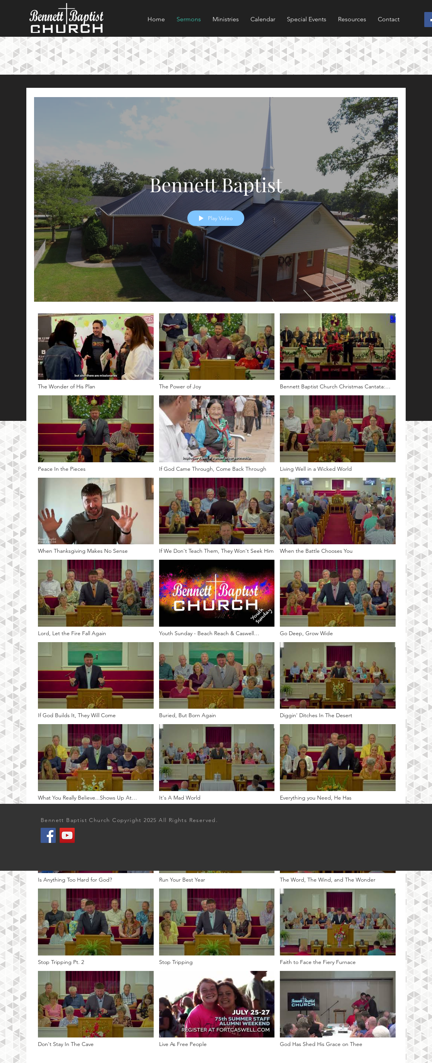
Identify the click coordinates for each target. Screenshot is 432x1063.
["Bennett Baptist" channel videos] (216, 682)
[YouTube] (67, 835)
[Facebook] (48, 835)
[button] (306, 19)
